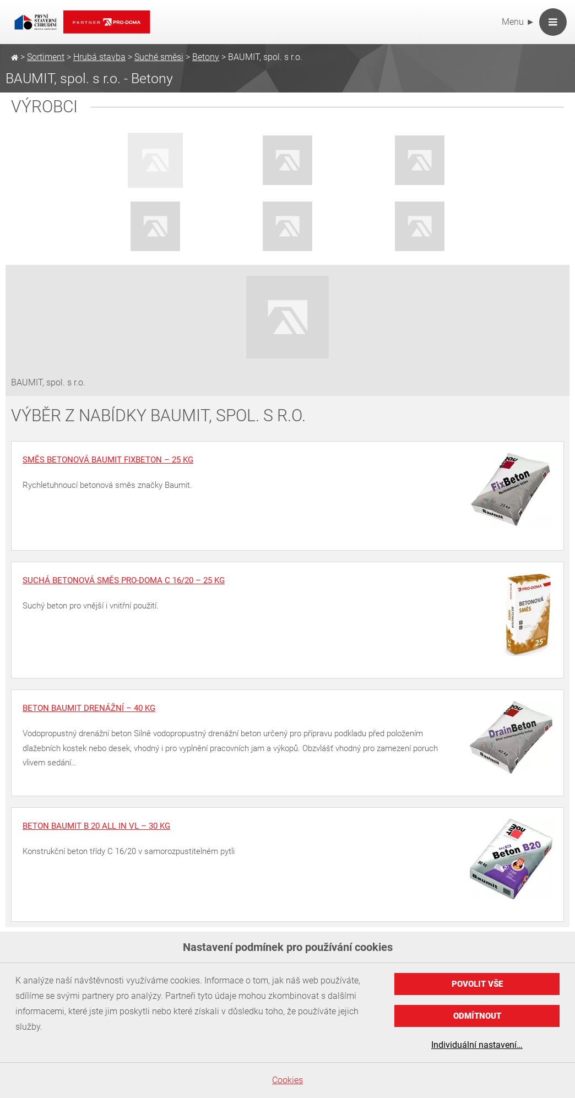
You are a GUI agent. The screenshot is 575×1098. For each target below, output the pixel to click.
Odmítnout (477, 1016)
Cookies (287, 1080)
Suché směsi (158, 57)
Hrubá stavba (99, 57)
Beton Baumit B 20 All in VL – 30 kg (96, 826)
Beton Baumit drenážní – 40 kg (89, 708)
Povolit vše (477, 984)
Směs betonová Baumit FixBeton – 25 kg (108, 460)
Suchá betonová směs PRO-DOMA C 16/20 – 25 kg (124, 580)
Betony (205, 57)
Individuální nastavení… (477, 1045)
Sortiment (45, 57)
